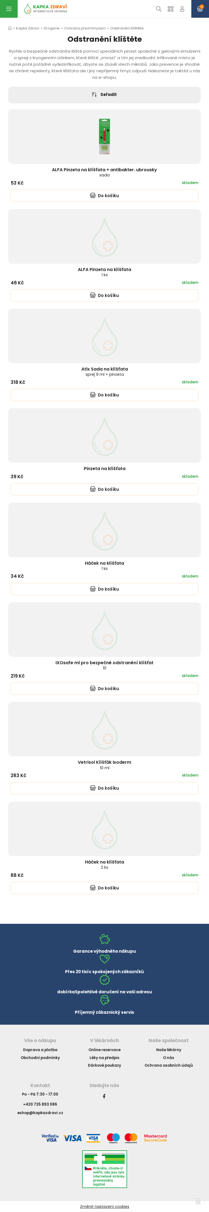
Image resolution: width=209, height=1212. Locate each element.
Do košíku (104, 196)
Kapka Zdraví (27, 28)
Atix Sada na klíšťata (104, 371)
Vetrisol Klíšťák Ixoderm (104, 764)
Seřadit (104, 95)
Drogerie (52, 28)
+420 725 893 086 (40, 1104)
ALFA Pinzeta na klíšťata (104, 271)
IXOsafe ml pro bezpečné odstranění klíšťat (104, 665)
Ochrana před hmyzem (85, 28)
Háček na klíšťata (104, 565)
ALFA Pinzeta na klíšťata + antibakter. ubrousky (104, 172)
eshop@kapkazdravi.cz (40, 1112)
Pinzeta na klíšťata (104, 468)
